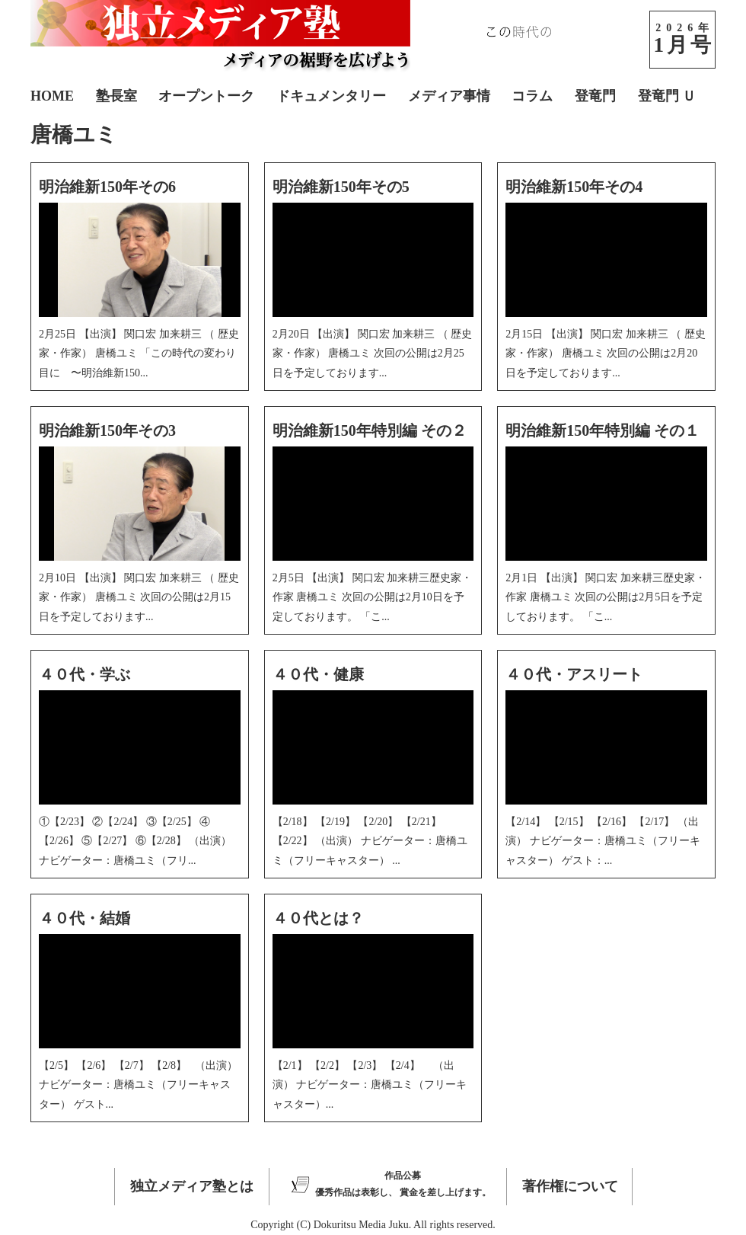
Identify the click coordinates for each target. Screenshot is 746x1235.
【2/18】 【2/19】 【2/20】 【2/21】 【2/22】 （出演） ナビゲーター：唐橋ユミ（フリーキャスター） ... (370, 840)
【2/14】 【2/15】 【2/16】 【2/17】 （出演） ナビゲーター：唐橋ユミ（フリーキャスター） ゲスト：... (602, 840)
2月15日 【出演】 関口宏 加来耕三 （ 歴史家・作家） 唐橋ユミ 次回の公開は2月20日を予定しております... (605, 353)
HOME (52, 96)
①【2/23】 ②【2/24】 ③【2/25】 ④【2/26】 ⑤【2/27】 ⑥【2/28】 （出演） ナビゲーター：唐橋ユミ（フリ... (135, 840)
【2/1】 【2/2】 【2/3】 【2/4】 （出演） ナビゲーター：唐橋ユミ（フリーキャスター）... (370, 1084)
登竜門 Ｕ (667, 96)
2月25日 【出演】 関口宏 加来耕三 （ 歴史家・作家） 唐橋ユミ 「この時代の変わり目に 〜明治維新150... (139, 353)
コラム (532, 96)
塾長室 (116, 96)
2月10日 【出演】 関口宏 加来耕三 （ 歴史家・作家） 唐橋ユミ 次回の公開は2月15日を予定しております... (139, 597)
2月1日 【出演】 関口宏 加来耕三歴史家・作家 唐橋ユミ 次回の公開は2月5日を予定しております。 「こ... (605, 597)
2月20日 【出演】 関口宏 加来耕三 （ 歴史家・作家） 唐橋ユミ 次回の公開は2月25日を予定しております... (373, 353)
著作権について (570, 1186)
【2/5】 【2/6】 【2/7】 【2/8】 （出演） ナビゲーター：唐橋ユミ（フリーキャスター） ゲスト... (138, 1084)
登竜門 (595, 96)
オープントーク (206, 96)
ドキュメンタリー (331, 96)
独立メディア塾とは (191, 1186)
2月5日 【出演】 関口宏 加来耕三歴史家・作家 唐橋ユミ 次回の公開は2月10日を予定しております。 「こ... (373, 597)
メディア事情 (449, 96)
